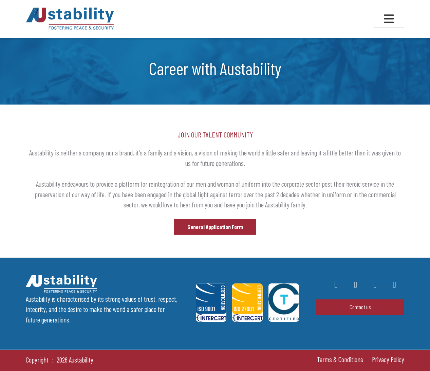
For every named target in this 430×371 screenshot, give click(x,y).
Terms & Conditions (340, 359)
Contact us (360, 306)
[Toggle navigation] (389, 19)
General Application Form (215, 229)
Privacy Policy (388, 359)
